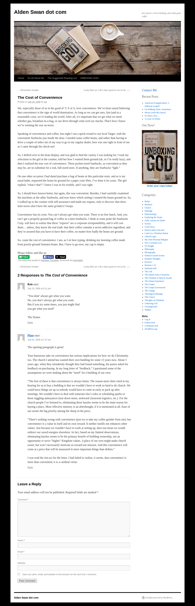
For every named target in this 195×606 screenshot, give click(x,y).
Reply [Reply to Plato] (30, 467)
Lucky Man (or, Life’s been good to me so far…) (107, 90)
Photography (150, 252)
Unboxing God (151, 303)
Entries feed (150, 322)
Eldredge (148, 211)
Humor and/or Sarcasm (154, 230)
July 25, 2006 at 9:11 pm (39, 288)
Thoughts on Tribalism (154, 300)
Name (21, 540)
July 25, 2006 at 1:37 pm (39, 340)
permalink (78, 260)
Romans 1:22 (150, 265)
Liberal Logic (150, 236)
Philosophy (149, 249)
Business (148, 204)
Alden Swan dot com (40, 12)
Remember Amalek (28, 90)
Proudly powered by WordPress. (159, 597)
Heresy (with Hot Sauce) (155, 112)
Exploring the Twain (153, 217)
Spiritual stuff (150, 268)
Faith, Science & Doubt (155, 220)
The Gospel (150, 284)
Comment (23, 499)
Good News (150, 227)
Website (21, 563)
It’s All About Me (36, 78)
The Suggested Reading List (62, 78)
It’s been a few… (152, 116)
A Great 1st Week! (152, 119)
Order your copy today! (159, 186)
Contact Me (149, 90)
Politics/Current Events (155, 255)
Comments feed (151, 326)
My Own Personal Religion (156, 239)
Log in (147, 319)
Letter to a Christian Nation (156, 233)
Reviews (148, 262)
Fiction (148, 223)
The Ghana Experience (154, 281)
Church (148, 207)
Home (21, 78)
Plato (31, 335)
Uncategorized (151, 306)
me (45, 102)
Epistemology (151, 214)
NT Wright (149, 246)
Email (21, 552)
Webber (148, 310)
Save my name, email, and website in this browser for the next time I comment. (59, 574)
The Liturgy (150, 290)
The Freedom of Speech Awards (158, 278)
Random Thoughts (50, 260)
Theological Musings (154, 294)
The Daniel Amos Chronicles (157, 274)
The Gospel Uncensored (155, 287)
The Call (148, 271)
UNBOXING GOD (89, 78)
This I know (150, 297)
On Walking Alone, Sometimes (158, 109)
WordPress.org (151, 329)
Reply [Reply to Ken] (30, 322)
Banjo (147, 201)
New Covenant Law (153, 243)
